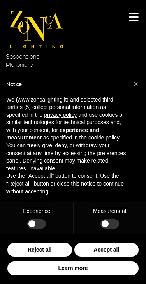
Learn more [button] (73, 268)
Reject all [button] (39, 249)
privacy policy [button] (60, 115)
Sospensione (23, 57)
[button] (136, 84)
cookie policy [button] (103, 137)
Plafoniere (19, 65)
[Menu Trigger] (133, 16)
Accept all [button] (106, 249)
